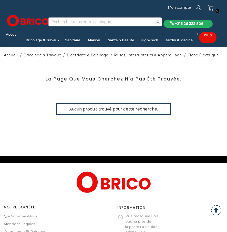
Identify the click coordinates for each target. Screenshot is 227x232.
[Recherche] (105, 21)
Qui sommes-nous (20, 216)
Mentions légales (19, 224)
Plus (208, 35)
